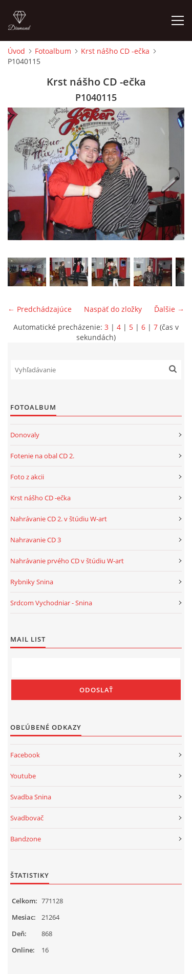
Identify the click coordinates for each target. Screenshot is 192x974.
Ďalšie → (169, 309)
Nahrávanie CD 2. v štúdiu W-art (58, 518)
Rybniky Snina (31, 581)
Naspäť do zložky (113, 309)
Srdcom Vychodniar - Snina (51, 602)
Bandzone (25, 838)
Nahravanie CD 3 (35, 539)
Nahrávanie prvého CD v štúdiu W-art (67, 560)
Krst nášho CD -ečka (115, 51)
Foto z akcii (27, 476)
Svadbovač (27, 817)
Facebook (25, 754)
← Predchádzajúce (40, 309)
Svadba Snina (30, 796)
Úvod (16, 51)
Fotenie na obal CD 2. (42, 455)
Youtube (23, 775)
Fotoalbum (53, 51)
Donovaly (24, 434)
